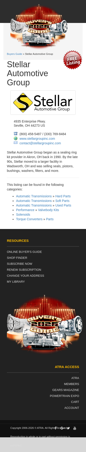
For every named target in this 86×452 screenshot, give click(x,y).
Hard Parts (63, 196)
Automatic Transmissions (34, 196)
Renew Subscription (24, 269)
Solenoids (23, 214)
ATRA (75, 378)
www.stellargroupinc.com (37, 138)
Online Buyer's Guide (24, 252)
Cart (75, 402)
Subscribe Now (19, 263)
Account (71, 408)
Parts (50, 219)
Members (71, 384)
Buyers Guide (14, 54)
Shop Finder (17, 257)
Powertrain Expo (64, 396)
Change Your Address (25, 275)
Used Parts (63, 205)
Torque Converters (29, 219)
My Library (16, 281)
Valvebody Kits (48, 210)
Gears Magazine (65, 390)
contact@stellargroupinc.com (40, 143)
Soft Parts (62, 201)
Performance (25, 210)
